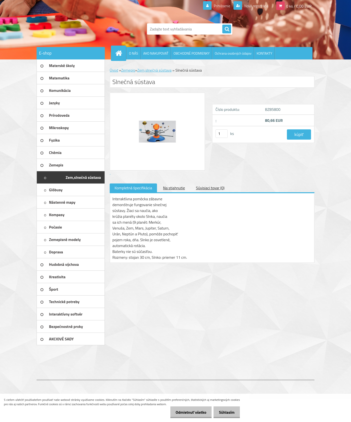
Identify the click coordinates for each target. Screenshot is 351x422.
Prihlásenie (219, 6)
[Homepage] (120, 53)
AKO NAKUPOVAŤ (155, 53)
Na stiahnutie (174, 188)
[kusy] (221, 133)
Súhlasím (226, 412)
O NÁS (133, 53)
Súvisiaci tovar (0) (210, 188)
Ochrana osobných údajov (233, 53)
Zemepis (128, 70)
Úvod (114, 70)
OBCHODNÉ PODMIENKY (192, 53)
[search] (226, 29)
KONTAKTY (264, 53)
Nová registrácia (254, 6)
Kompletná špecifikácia (133, 188)
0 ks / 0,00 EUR (299, 6)
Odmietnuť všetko (188, 412)
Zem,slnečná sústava (154, 70)
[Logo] (70, 29)
